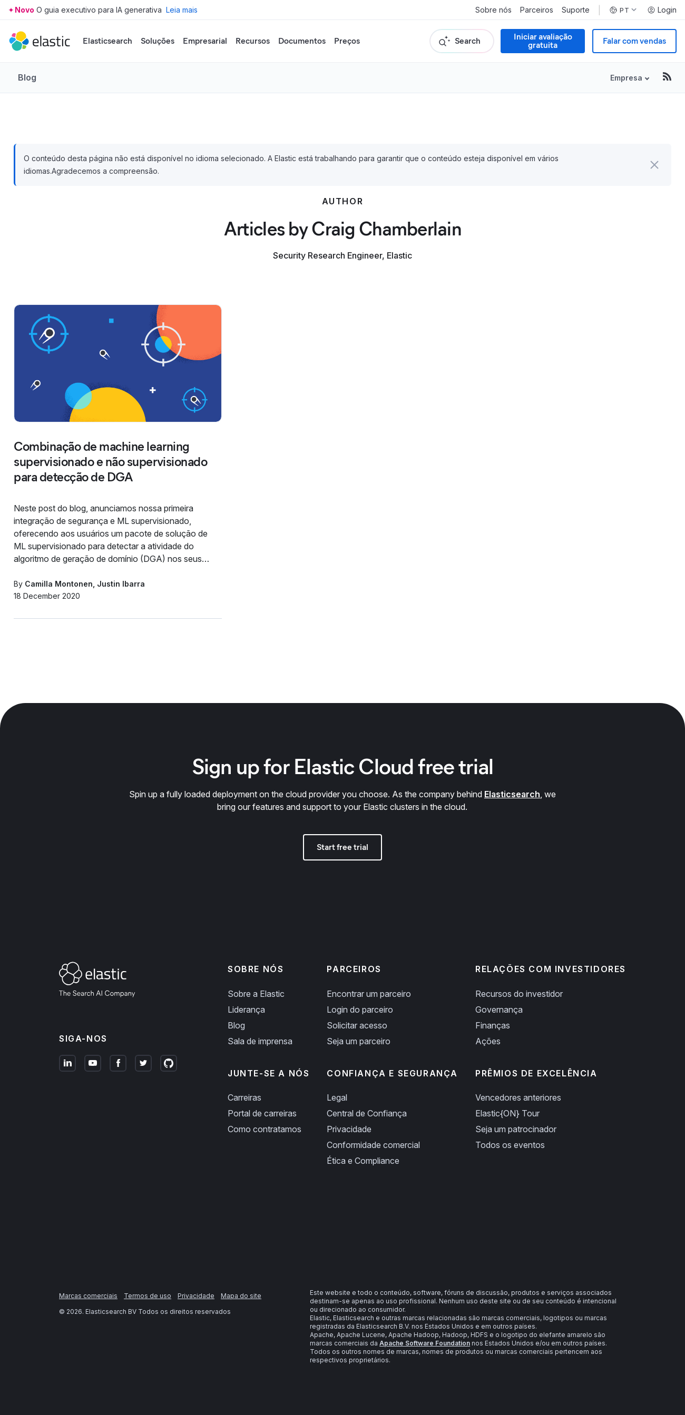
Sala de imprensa (260, 1041)
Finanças (492, 1025)
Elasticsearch (107, 41)
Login (662, 10)
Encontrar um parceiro (369, 993)
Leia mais (182, 9)
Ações (488, 1041)
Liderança (246, 1009)
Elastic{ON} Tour (507, 1113)
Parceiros (536, 10)
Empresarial (205, 41)
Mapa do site (241, 1296)
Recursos (253, 41)
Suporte (576, 10)
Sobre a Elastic (256, 993)
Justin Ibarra (121, 583)
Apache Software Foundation (424, 1343)
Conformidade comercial (373, 1145)
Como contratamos (264, 1129)
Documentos (302, 41)
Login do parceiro (360, 1009)
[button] (654, 164)
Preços (347, 41)
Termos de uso (147, 1296)
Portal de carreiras (262, 1113)
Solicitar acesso (357, 1025)
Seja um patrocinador (515, 1129)
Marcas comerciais (88, 1296)
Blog (27, 77)
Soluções (157, 41)
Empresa (626, 77)
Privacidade (349, 1129)
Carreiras (244, 1097)
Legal (337, 1097)
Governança (499, 1009)
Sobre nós (493, 10)
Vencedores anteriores (518, 1097)
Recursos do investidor (519, 993)
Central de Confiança (367, 1113)
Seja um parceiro (358, 1041)
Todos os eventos (510, 1145)
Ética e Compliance (363, 1160)
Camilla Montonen (59, 583)
